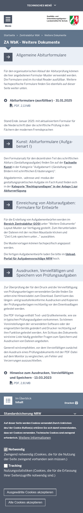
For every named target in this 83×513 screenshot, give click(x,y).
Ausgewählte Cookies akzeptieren (30, 492)
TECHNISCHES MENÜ (47, 5)
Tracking (15, 466)
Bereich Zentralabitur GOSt (22, 224)
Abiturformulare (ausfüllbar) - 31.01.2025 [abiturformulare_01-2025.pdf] (41, 101)
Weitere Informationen (35, 438)
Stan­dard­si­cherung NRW (22, 414)
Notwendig (16, 449)
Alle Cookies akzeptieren (25, 502)
